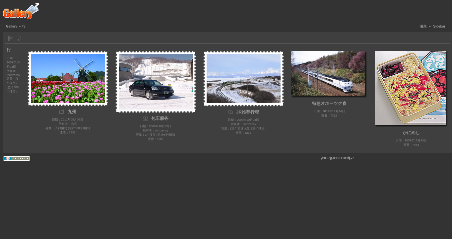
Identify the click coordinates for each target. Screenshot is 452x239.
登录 (423, 26)
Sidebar (439, 26)
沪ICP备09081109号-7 (337, 158)
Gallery (11, 26)
